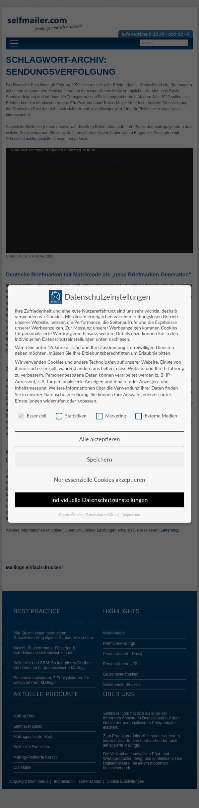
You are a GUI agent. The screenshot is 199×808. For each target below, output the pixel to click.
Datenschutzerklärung (65, 394)
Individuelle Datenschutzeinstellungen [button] (99, 499)
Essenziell (32, 415)
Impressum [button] (131, 515)
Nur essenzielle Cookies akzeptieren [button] (99, 479)
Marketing (111, 415)
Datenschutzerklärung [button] (103, 515)
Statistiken (71, 415)
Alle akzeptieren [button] (99, 439)
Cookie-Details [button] (71, 515)
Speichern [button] (99, 459)
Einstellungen (28, 401)
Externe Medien (156, 415)
